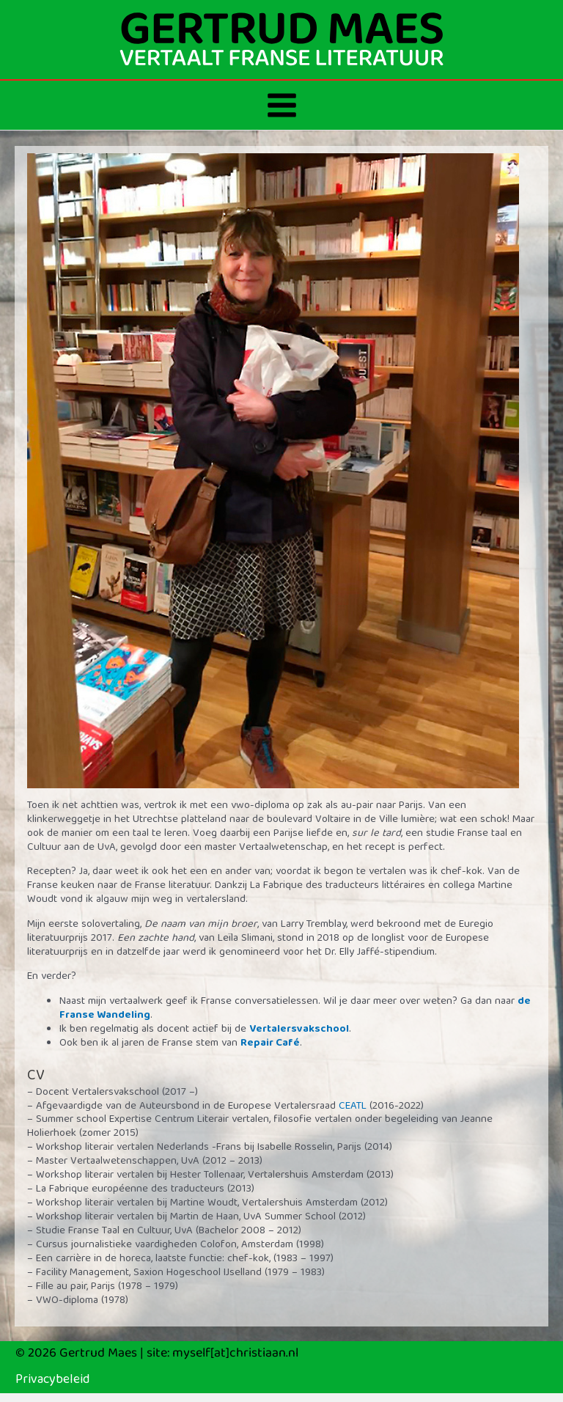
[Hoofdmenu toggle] (281, 105)
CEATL (353, 1106)
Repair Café (270, 1043)
